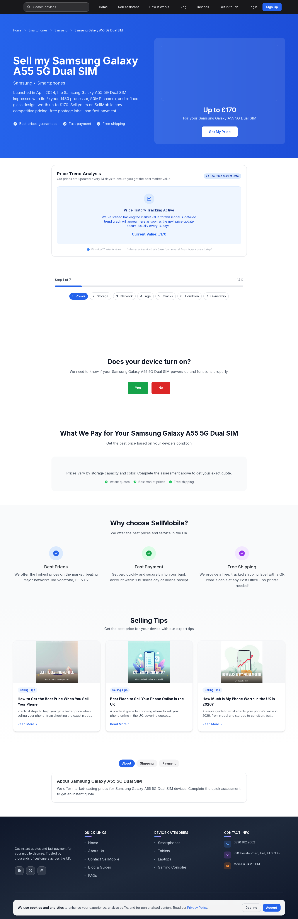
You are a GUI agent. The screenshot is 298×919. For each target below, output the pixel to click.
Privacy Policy (197, 907)
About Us (94, 851)
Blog (183, 7)
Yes (138, 388)
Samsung (61, 30)
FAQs (91, 875)
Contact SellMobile (102, 859)
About (126, 763)
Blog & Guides (98, 867)
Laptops (162, 859)
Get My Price (220, 132)
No (160, 388)
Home (103, 7)
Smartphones (38, 30)
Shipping (147, 763)
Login (253, 7)
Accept (271, 907)
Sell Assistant (128, 7)
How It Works (159, 7)
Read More (28, 724)
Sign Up (272, 7)
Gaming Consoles (170, 867)
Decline (251, 907)
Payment (169, 763)
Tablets (162, 851)
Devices (203, 7)
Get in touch (229, 7)
